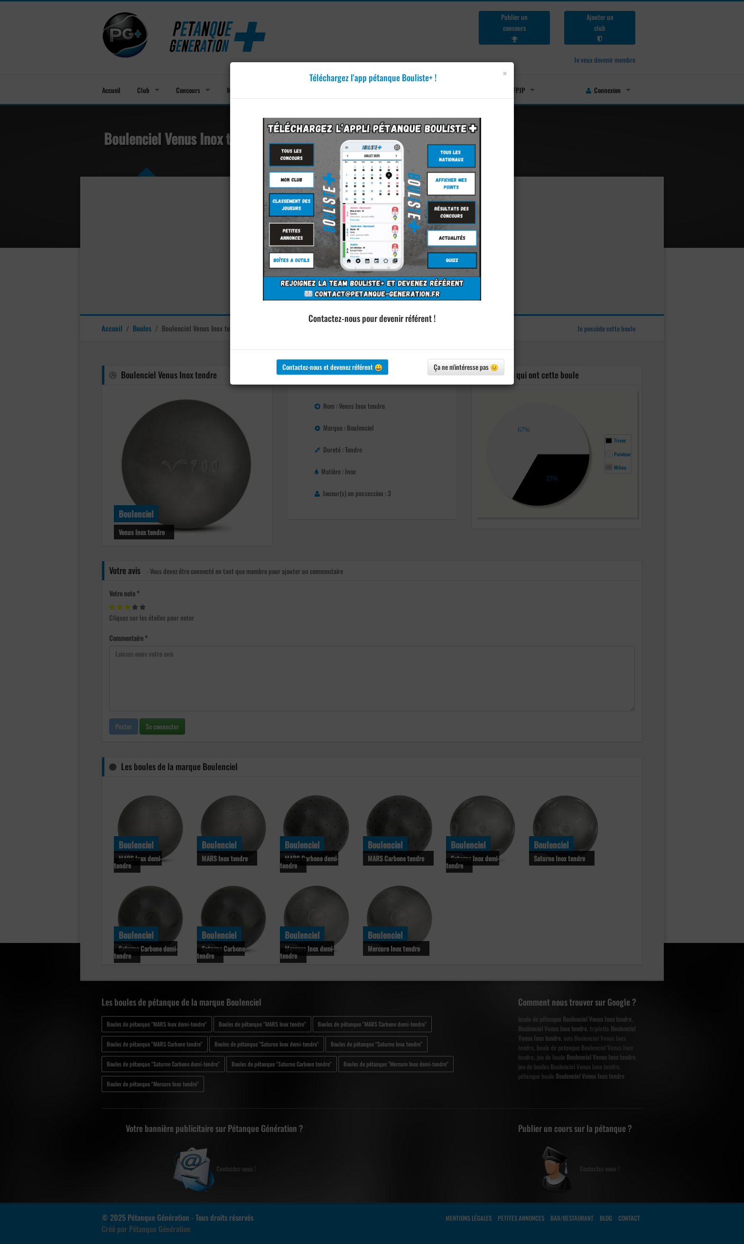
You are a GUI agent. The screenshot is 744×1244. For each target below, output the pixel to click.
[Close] (504, 73)
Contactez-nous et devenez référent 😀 (332, 367)
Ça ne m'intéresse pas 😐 (466, 367)
